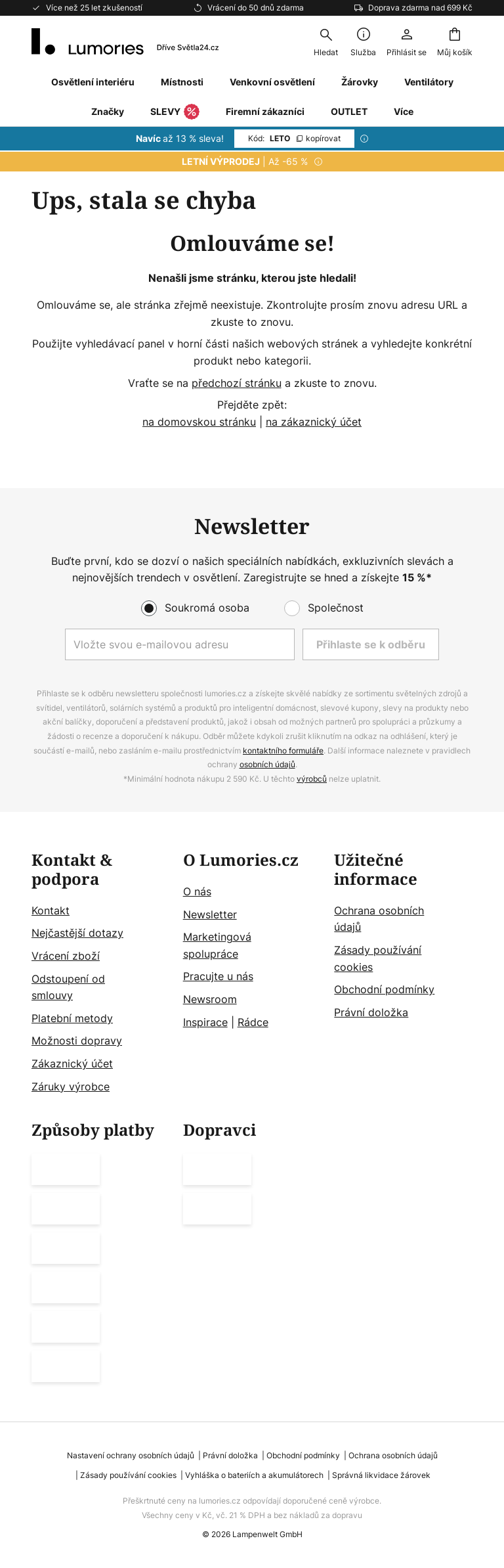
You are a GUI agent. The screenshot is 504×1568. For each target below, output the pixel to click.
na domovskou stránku (199, 421)
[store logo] (125, 41)
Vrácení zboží (66, 956)
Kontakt (51, 910)
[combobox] (325, 41)
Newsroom (210, 999)
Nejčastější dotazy (77, 933)
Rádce (253, 1022)
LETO (294, 138)
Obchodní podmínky (384, 989)
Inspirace (205, 1022)
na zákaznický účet (314, 421)
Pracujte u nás (218, 977)
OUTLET (349, 111)
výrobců (312, 778)
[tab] (101, 973)
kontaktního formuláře (283, 750)
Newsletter (210, 914)
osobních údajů (267, 764)
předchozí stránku (237, 383)
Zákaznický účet (72, 1063)
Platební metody (72, 1018)
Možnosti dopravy (77, 1041)
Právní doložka (371, 1012)
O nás (197, 891)
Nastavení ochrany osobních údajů (130, 1455)
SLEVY (175, 112)
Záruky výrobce (71, 1086)
